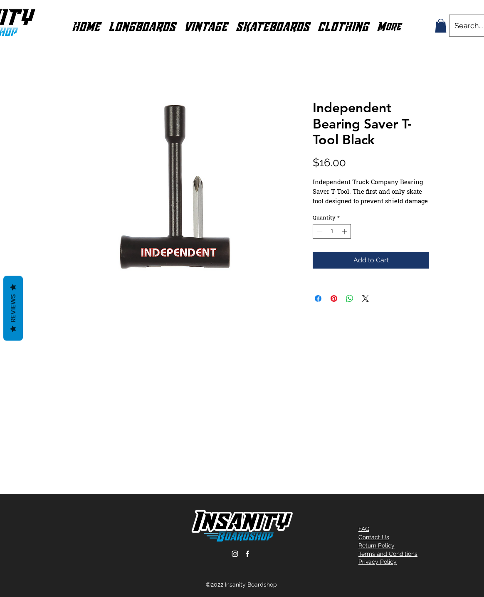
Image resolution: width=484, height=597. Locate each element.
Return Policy (376, 545)
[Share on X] (365, 298)
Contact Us (373, 537)
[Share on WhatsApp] (350, 298)
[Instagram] (235, 554)
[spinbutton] (332, 231)
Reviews (13, 308)
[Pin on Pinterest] (334, 298)
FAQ (363, 528)
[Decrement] (319, 231)
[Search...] (469, 25)
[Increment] (345, 231)
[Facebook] (247, 554)
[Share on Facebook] (318, 298)
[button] (142, 26)
